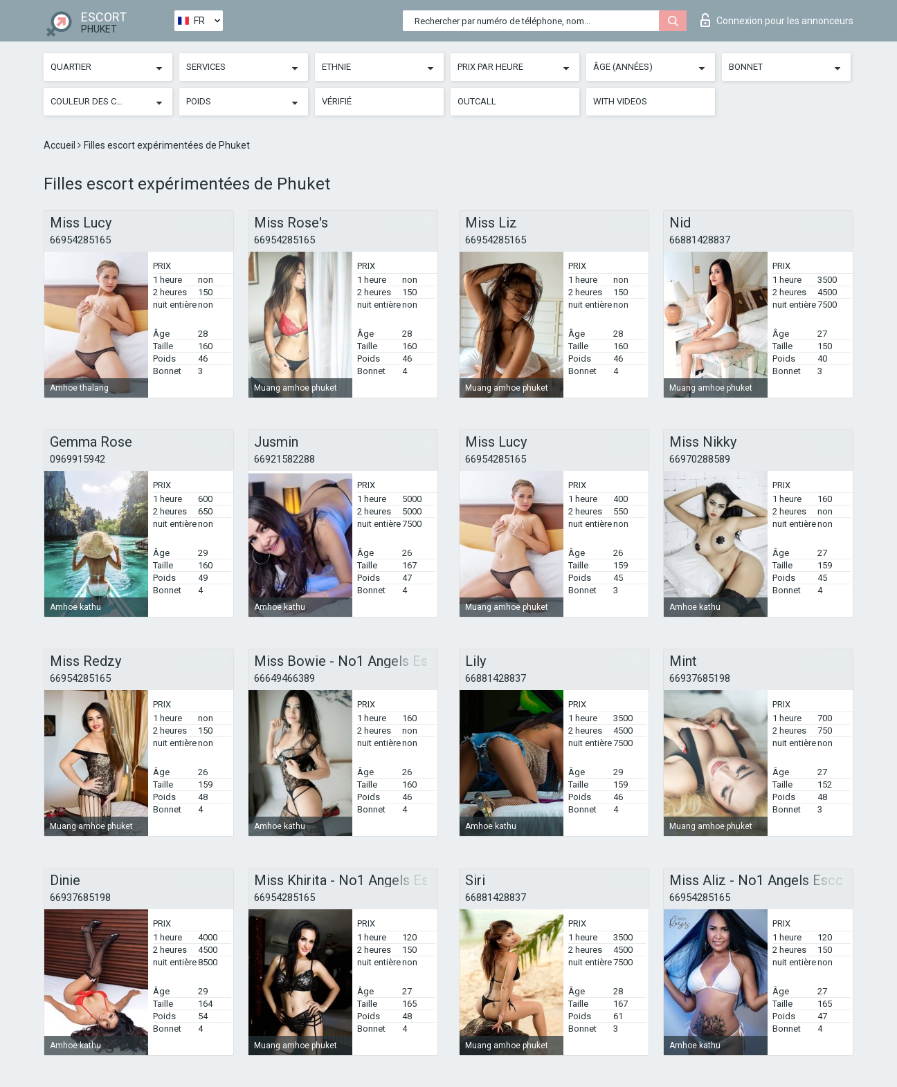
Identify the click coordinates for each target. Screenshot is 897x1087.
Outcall (476, 101)
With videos (620, 101)
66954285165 (80, 240)
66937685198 (699, 678)
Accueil (61, 145)
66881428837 (699, 240)
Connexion (776, 20)
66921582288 (284, 459)
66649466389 (284, 678)
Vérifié (337, 101)
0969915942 (77, 459)
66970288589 (699, 459)
